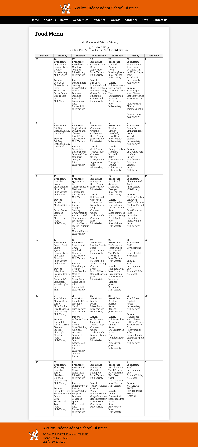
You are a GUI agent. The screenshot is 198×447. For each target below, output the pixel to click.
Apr (86, 50)
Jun (97, 50)
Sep (111, 50)
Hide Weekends (88, 42)
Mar (81, 50)
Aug (106, 50)
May (92, 50)
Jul (101, 50)
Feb (76, 50)
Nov (121, 50)
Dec (126, 50)
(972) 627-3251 (59, 438)
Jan (71, 50)
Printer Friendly (109, 42)
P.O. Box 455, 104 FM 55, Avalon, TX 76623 (66, 434)
